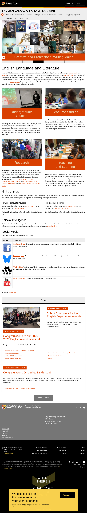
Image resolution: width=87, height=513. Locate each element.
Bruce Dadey (13, 292)
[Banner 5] (49, 62)
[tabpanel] (43, 352)
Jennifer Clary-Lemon (61, 208)
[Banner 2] (17, 62)
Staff (11, 356)
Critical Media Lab (21, 179)
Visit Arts (5, 433)
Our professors (68, 75)
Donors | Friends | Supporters (13, 358)
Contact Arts (5, 429)
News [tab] (43, 300)
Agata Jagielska (71, 206)
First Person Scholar (13, 181)
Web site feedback (7, 437)
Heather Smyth (19, 208)
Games (32, 179)
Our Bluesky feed (18, 256)
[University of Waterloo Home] (10, 3)
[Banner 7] (69, 62)
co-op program (15, 82)
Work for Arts (6, 435)
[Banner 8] (80, 62)
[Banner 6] (59, 62)
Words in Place (18, 267)
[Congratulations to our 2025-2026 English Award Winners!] (21, 317)
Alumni (15, 356)
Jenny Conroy (30, 206)
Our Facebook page (19, 244)
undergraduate (73, 73)
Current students (9, 350)
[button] (69, 3)
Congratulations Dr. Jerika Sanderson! (27, 372)
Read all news (43, 398)
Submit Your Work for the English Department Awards (64, 315)
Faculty (7, 356)
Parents (20, 356)
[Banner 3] (27, 62)
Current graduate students (12, 353)
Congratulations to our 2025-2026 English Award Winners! (21, 337)
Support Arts (5, 431)
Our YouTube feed (19, 278)
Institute (4, 181)
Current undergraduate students (25, 350)
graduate (4, 75)
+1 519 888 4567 (9, 454)
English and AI (52, 226)
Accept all (67, 495)
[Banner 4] (38, 62)
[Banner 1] (7, 62)
